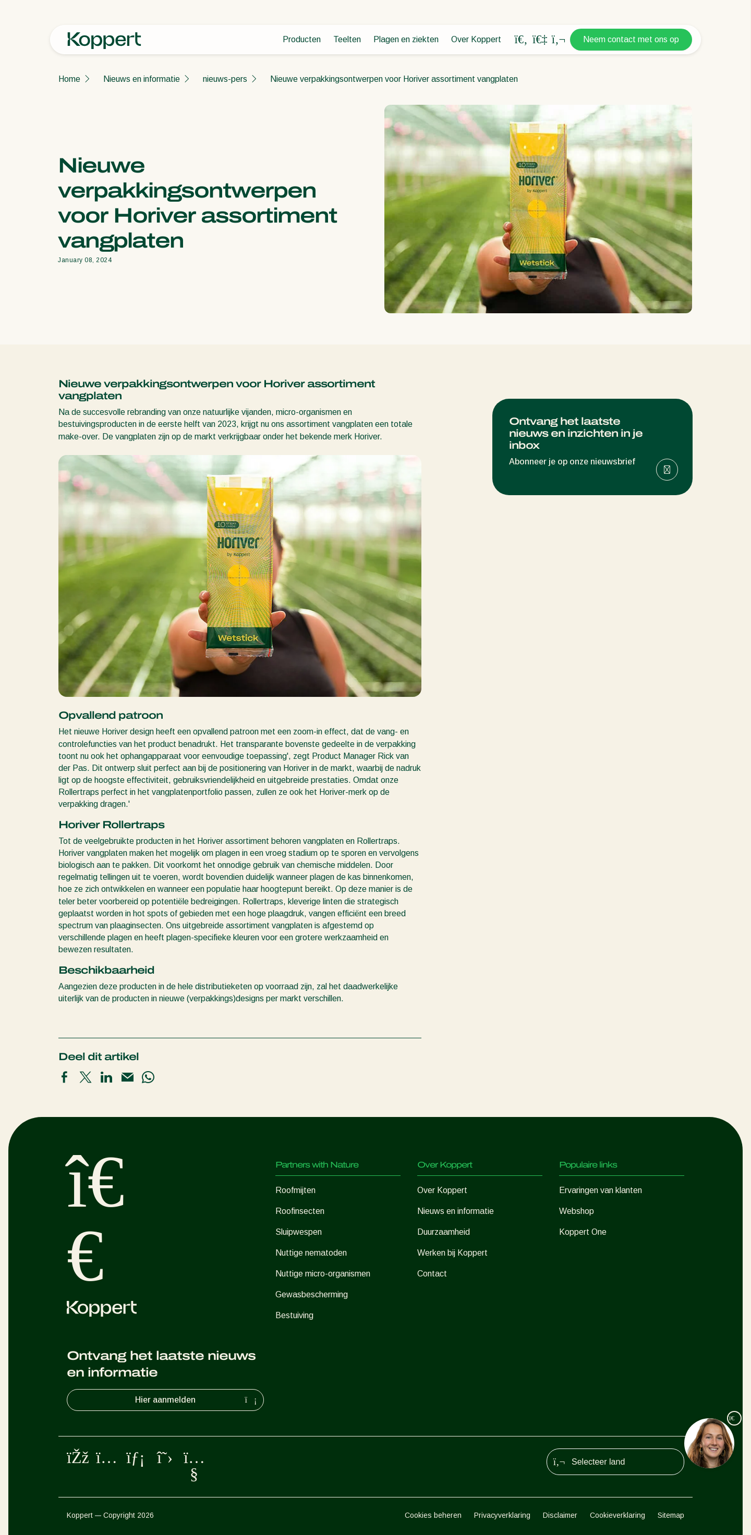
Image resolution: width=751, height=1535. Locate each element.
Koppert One (583, 1231)
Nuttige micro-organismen (322, 1273)
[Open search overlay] (521, 39)
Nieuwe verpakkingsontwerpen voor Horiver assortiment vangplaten (394, 79)
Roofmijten (295, 1190)
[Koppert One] (539, 39)
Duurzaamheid (443, 1231)
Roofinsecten (299, 1211)
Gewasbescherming (311, 1294)
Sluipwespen (298, 1231)
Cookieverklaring (617, 1515)
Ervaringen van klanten (600, 1190)
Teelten (347, 39)
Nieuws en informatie (141, 79)
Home (69, 79)
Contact (432, 1273)
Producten (302, 39)
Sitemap (671, 1515)
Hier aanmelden (197, 1400)
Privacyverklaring (502, 1515)
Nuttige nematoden (311, 1252)
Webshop (576, 1211)
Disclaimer (560, 1515)
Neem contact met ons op (631, 39)
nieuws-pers (225, 79)
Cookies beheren (433, 1515)
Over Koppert (476, 39)
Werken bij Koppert (452, 1252)
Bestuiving (294, 1315)
